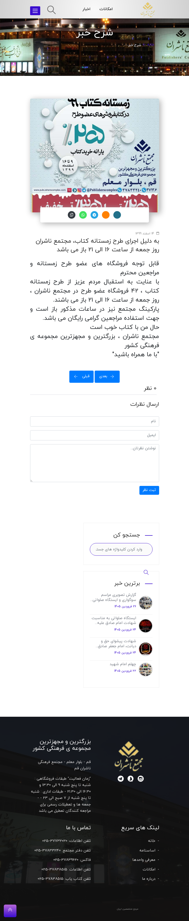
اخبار (86, 9)
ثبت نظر (149, 490)
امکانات (106, 9)
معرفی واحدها (143, 860)
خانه (150, 44)
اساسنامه (147, 850)
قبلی (80, 376)
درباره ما (148, 879)
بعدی (108, 376)
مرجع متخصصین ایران (127, 909)
